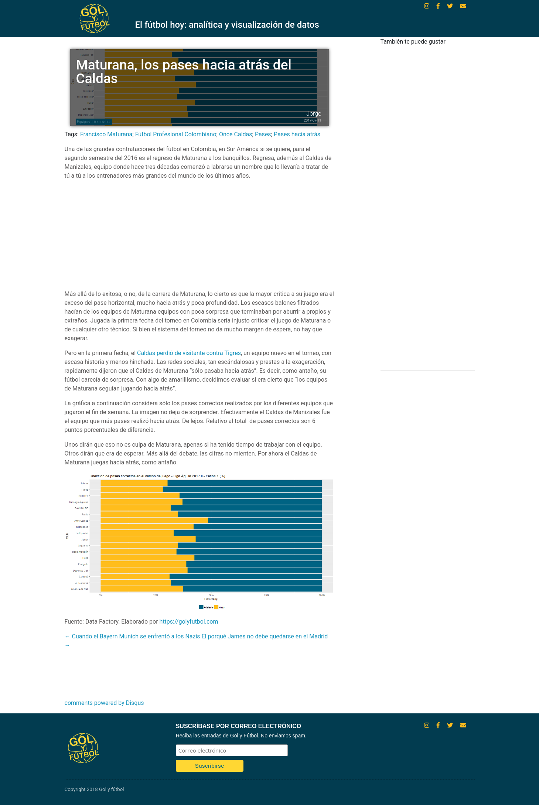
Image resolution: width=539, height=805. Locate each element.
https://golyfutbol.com (189, 621)
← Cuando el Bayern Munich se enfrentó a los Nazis (132, 636)
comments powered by (104, 702)
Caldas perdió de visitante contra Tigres (189, 353)
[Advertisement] (199, 238)
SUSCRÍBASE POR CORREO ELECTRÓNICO (238, 726)
